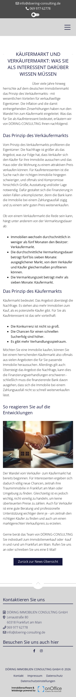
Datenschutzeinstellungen (38, 681)
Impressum (34, 676)
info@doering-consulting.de (38, 3)
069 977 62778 (38, 8)
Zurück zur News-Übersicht (38, 561)
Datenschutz (54, 676)
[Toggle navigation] (67, 27)
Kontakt (19, 676)
